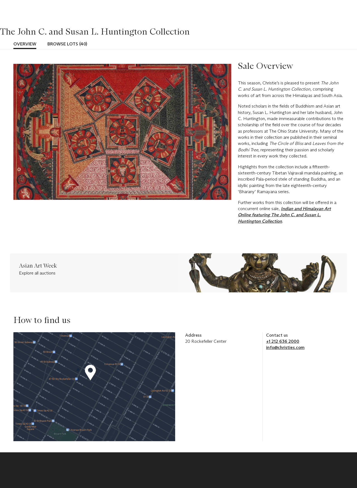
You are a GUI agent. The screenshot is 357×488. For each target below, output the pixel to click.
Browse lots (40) (67, 44)
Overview (24, 44)
